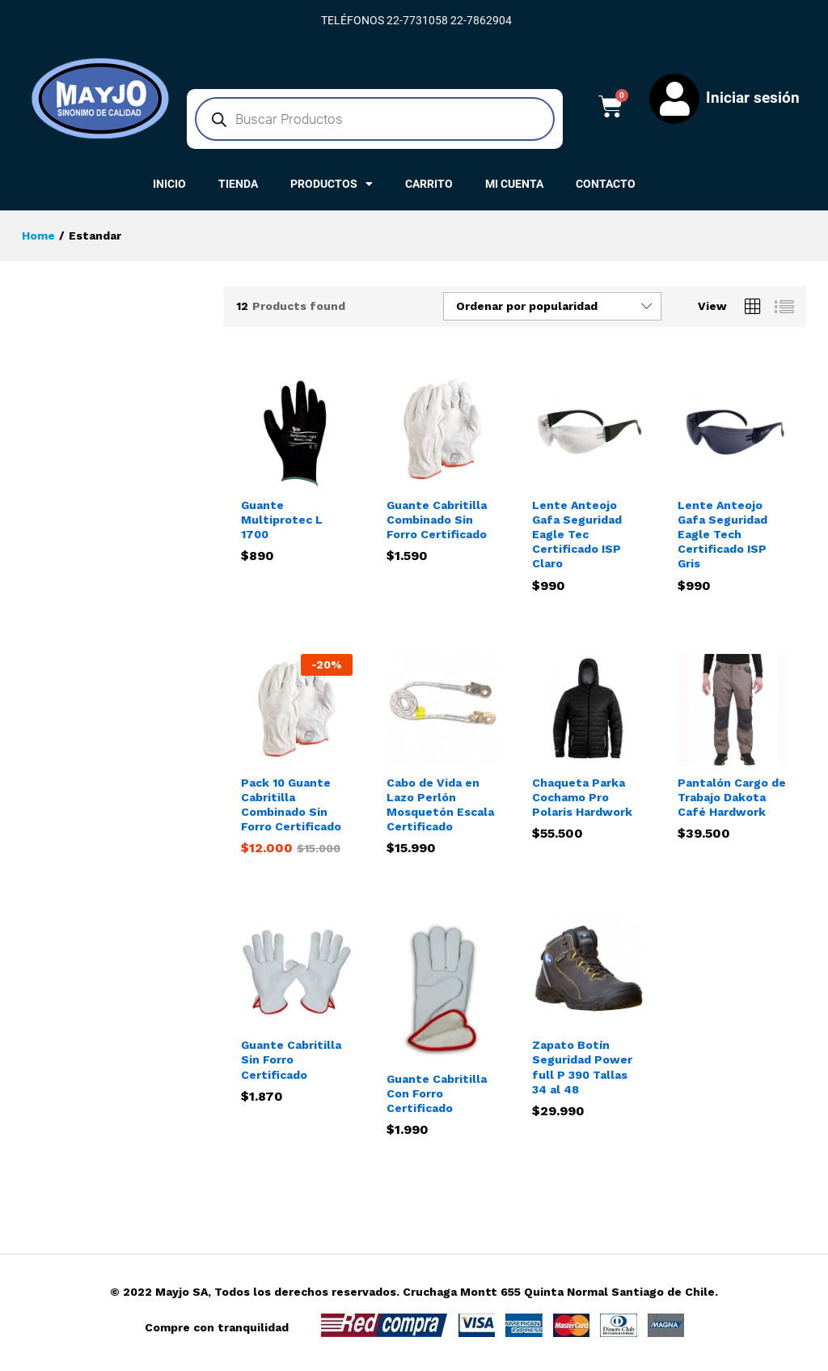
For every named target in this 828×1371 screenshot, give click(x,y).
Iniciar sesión (753, 97)
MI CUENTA (514, 183)
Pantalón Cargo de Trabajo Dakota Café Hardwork (732, 797)
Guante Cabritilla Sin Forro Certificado (291, 1059)
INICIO (169, 183)
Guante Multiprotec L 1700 (282, 520)
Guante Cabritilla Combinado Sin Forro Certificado (437, 520)
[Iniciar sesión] (674, 99)
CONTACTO (606, 183)
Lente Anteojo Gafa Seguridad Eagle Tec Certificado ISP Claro (577, 535)
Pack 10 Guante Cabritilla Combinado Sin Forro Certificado (291, 805)
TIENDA (238, 183)
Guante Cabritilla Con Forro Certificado (437, 1093)
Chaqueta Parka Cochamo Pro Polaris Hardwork (582, 797)
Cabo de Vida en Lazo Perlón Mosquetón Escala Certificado (440, 805)
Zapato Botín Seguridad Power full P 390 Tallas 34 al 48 (582, 1067)
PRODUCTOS (331, 183)
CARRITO (429, 183)
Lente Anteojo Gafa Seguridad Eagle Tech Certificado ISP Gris (722, 535)
